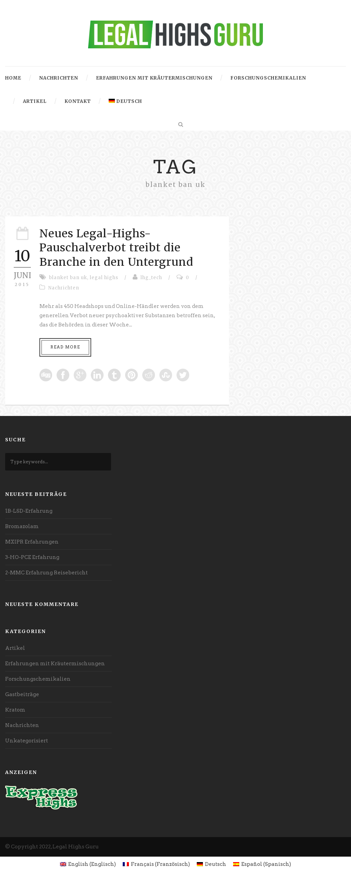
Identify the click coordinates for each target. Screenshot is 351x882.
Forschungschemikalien (268, 78)
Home (13, 78)
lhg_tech (151, 278)
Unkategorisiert (26, 741)
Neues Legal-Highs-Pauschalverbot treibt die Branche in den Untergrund (116, 248)
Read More (65, 347)
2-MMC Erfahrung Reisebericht (46, 573)
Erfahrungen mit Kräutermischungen (154, 78)
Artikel (35, 101)
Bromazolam (22, 526)
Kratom (15, 710)
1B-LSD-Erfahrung (28, 511)
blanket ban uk (68, 278)
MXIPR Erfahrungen (32, 542)
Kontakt (77, 101)
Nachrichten (58, 78)
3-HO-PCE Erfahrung (32, 557)
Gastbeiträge (22, 694)
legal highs (104, 278)
